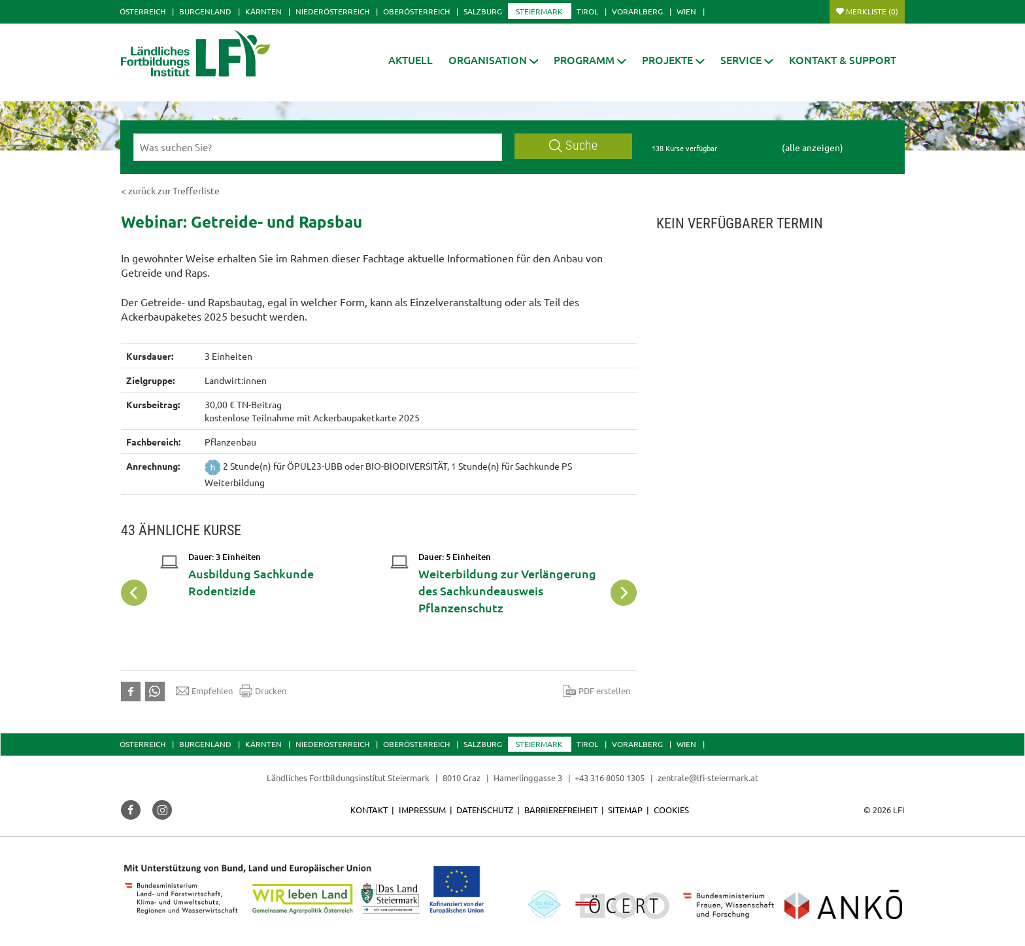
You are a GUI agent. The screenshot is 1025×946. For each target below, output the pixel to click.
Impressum (422, 809)
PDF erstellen (596, 690)
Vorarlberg (637, 11)
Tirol (587, 11)
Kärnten (263, 11)
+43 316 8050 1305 (610, 777)
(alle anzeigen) (812, 147)
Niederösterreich (332, 11)
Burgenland (205, 11)
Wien (686, 11)
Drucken (262, 690)
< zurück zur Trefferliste (170, 190)
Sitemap (625, 809)
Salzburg (482, 11)
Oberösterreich (416, 11)
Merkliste (872, 11)
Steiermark (539, 11)
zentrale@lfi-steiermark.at (708, 777)
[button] (493, 60)
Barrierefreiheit (560, 809)
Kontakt (369, 809)
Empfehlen (204, 690)
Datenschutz (484, 809)
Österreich (142, 11)
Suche (573, 145)
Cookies (671, 809)
